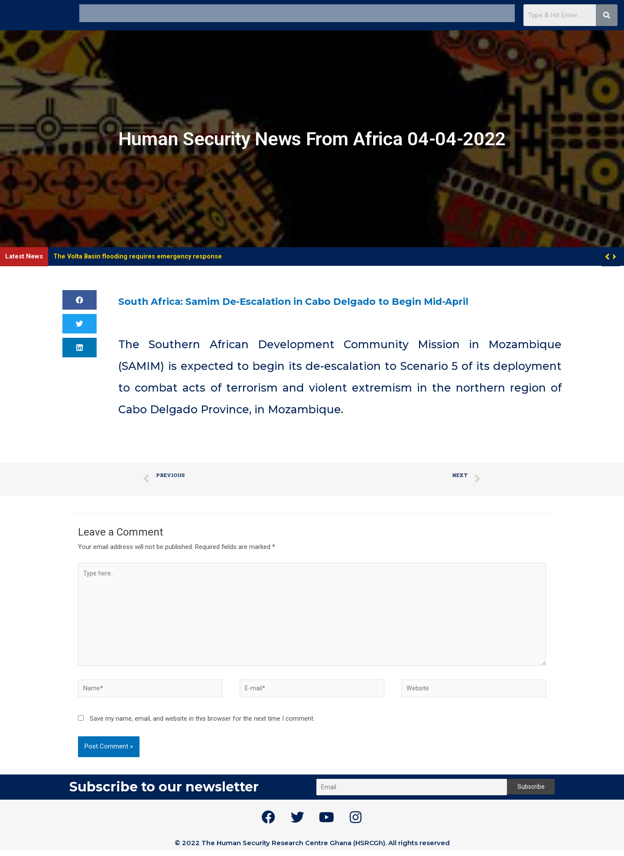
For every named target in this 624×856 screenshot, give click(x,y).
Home (91, 13)
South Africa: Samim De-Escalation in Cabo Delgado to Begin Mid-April (322, 300)
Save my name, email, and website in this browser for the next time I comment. (202, 724)
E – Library (345, 13)
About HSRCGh (134, 13)
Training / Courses (289, 13)
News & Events (399, 13)
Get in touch (487, 13)
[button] (614, 256)
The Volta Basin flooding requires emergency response (138, 256)
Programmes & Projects (211, 13)
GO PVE (444, 13)
